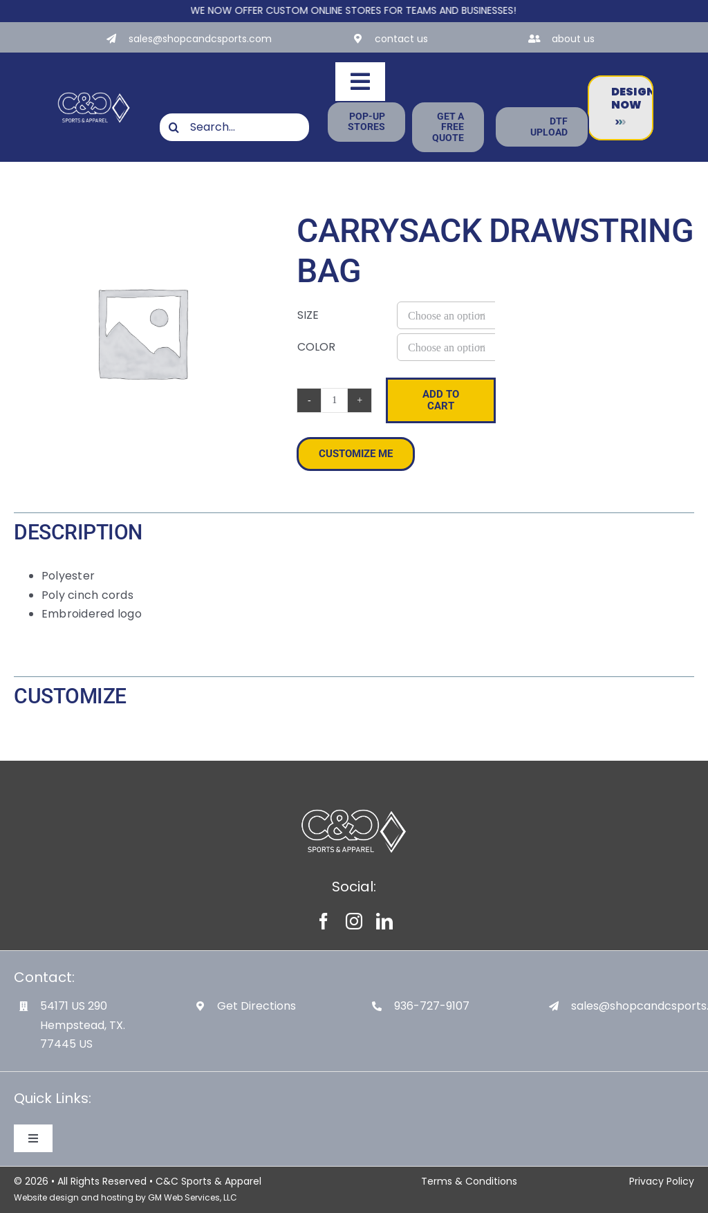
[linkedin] (384, 921)
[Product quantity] (334, 400)
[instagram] (354, 921)
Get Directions (256, 1006)
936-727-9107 (431, 1006)
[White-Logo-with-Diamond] (94, 93)
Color (316, 347)
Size (308, 315)
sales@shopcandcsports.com (200, 39)
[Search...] (234, 127)
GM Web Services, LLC (192, 1197)
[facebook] (323, 921)
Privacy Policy (661, 1181)
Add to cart (440, 400)
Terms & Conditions (469, 1181)
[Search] (173, 127)
